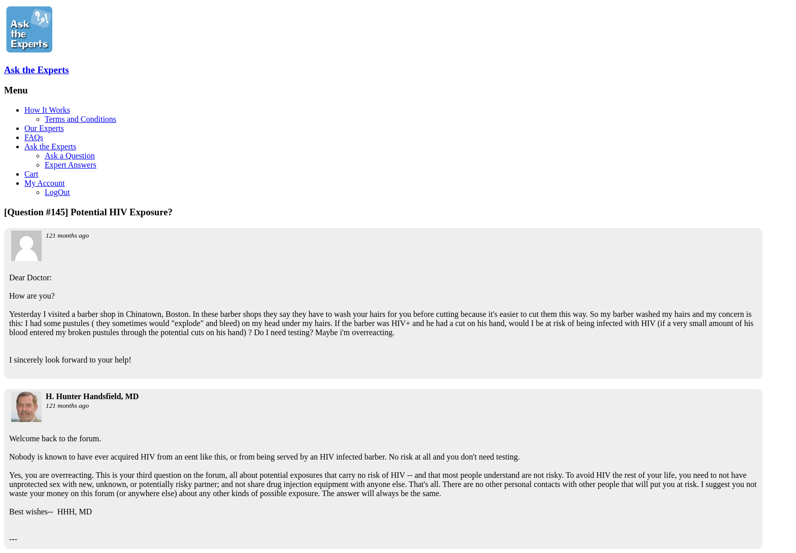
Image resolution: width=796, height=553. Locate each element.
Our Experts (44, 128)
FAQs (33, 137)
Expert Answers (70, 164)
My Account (44, 183)
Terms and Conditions (80, 119)
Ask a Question (70, 155)
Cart (31, 174)
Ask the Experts (36, 69)
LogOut (57, 192)
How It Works (47, 110)
